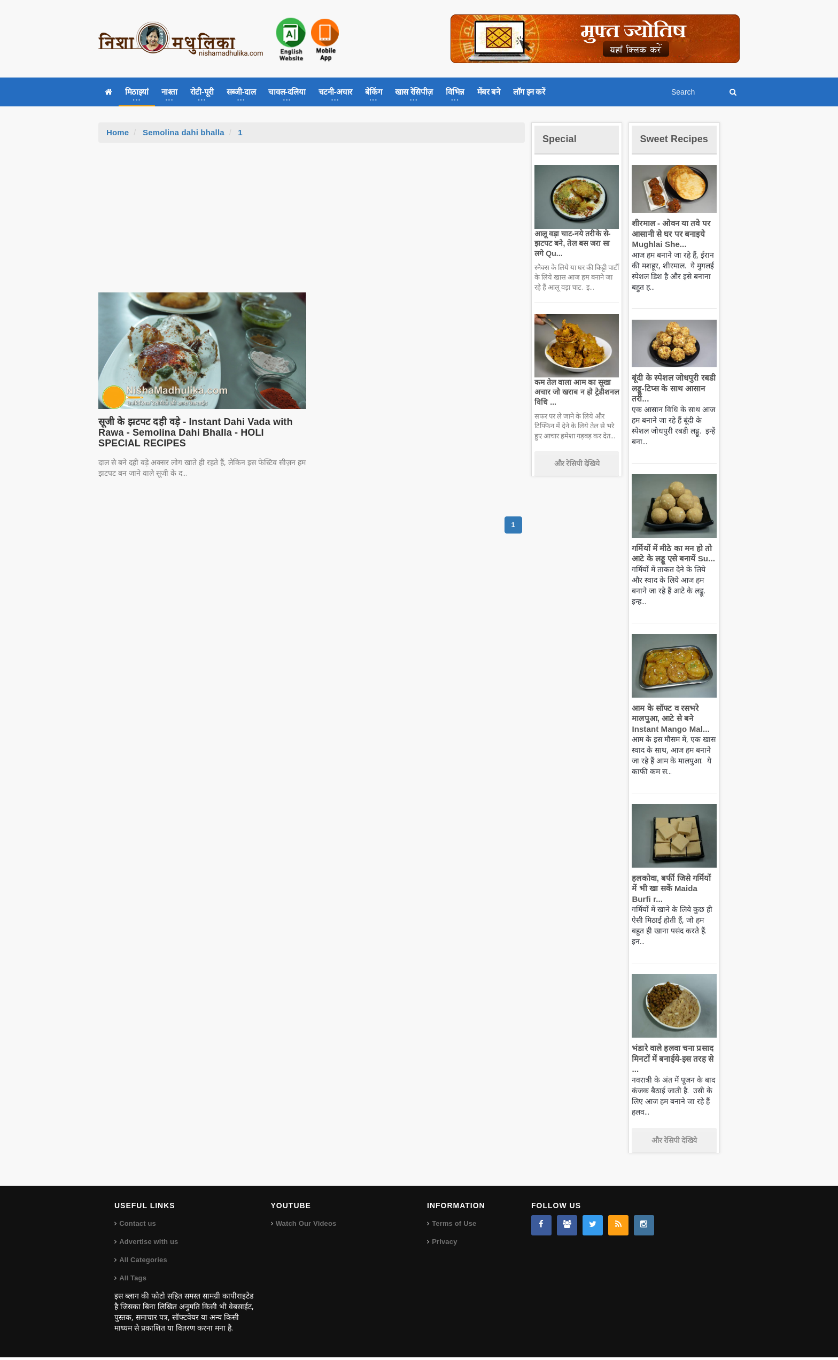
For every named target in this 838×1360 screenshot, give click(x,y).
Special (562, 138)
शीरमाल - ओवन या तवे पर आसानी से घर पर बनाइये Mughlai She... (668, 246)
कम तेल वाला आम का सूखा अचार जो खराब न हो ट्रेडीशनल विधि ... (574, 392)
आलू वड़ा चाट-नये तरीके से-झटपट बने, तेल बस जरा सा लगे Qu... (574, 243)
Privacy (444, 1244)
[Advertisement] (311, 223)
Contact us (137, 1226)
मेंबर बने (488, 91)
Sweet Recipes (662, 145)
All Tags (132, 1281)
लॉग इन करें (529, 91)
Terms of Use (453, 1226)
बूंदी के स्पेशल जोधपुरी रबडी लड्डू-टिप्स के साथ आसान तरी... (671, 401)
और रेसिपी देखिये (577, 463)
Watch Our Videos (305, 1226)
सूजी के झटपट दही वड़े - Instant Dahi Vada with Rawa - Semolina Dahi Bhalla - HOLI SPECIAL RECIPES (197, 432)
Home (117, 132)
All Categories (142, 1262)
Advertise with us (148, 1244)
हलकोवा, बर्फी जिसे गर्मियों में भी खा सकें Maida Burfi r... (672, 901)
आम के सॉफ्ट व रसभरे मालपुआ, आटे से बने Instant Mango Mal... (668, 731)
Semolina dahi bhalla (182, 132)
